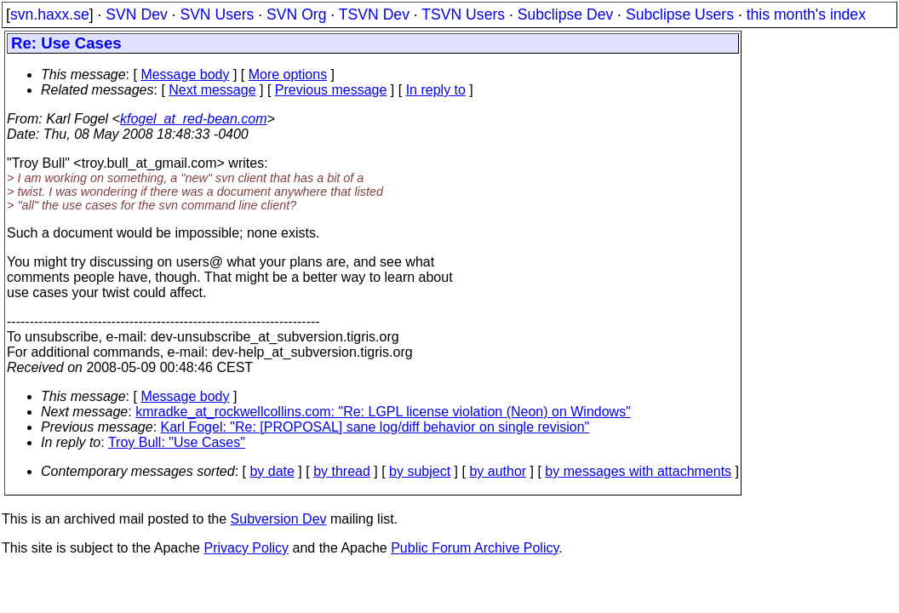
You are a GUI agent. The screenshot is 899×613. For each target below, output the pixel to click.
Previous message (331, 90)
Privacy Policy (246, 548)
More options (288, 74)
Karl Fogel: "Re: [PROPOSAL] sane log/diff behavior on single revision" (375, 427)
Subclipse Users (680, 14)
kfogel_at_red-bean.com (193, 119)
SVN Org (296, 14)
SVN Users (217, 14)
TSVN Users (463, 14)
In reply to (436, 90)
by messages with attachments (638, 471)
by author (497, 471)
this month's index (806, 14)
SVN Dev (136, 14)
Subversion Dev (279, 519)
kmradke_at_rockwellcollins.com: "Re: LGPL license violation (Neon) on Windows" (383, 411)
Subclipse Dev (565, 14)
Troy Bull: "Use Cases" (176, 442)
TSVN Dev (374, 14)
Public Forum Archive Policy (474, 548)
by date (271, 471)
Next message (212, 90)
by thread (341, 471)
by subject (419, 471)
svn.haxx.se (49, 14)
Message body (184, 74)
